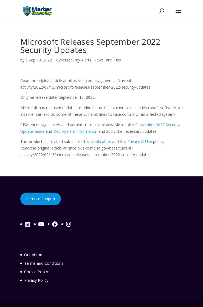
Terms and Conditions (43, 263)
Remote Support (40, 198)
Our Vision (33, 254)
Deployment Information (75, 131)
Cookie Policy (36, 271)
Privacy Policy (36, 280)
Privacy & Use (139, 141)
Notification (100, 141)
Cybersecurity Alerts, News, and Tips (88, 60)
